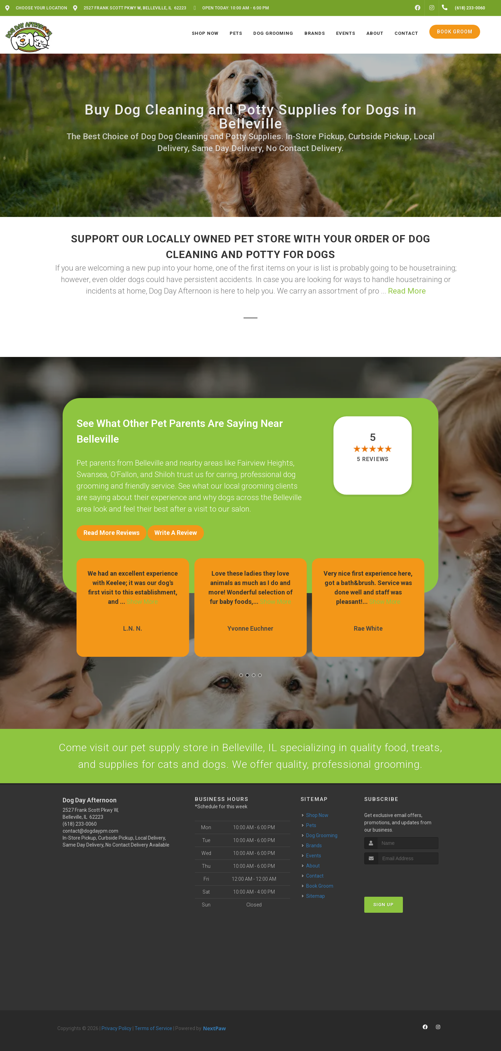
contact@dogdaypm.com (90, 831)
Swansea (92, 474)
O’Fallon (123, 474)
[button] (241, 675)
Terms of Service (153, 1028)
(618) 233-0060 (80, 824)
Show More (142, 601)
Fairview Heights (265, 463)
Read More (407, 291)
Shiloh (164, 474)
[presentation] (401, 877)
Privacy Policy (117, 1028)
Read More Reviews (112, 532)
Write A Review (175, 532)
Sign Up (383, 904)
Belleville (149, 463)
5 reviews (373, 459)
